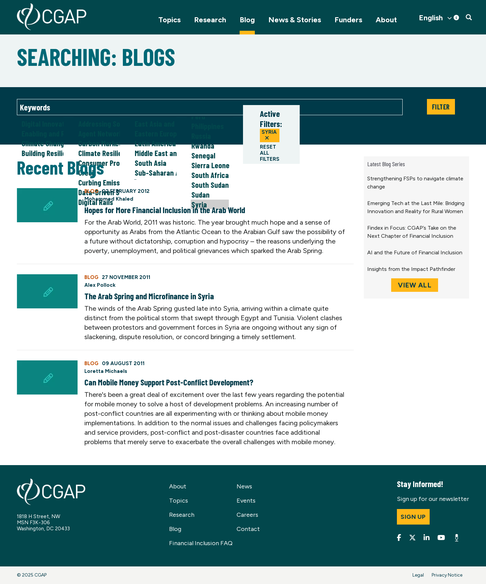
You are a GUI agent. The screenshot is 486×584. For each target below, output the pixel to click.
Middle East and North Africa (153, 153)
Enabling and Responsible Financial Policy (40, 133)
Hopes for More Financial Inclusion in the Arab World (164, 210)
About (386, 19)
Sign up (413, 516)
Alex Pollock (99, 285)
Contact (248, 529)
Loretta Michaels (105, 371)
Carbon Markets (97, 143)
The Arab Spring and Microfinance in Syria (149, 296)
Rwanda (210, 146)
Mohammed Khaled (108, 199)
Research (210, 19)
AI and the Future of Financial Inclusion (414, 252)
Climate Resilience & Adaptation (97, 153)
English (431, 18)
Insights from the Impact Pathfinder (411, 269)
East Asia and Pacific (153, 124)
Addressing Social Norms (97, 124)
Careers (247, 514)
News (244, 486)
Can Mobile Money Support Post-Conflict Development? (168, 382)
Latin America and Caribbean (153, 143)
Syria (269, 135)
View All (414, 285)
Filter (441, 107)
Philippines (210, 126)
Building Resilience (40, 153)
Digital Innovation (40, 124)
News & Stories (294, 19)
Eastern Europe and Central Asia (153, 133)
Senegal (210, 155)
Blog (247, 19)
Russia (210, 136)
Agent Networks (97, 133)
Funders (348, 19)
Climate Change (40, 143)
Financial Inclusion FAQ (201, 543)
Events (246, 500)
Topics (169, 19)
